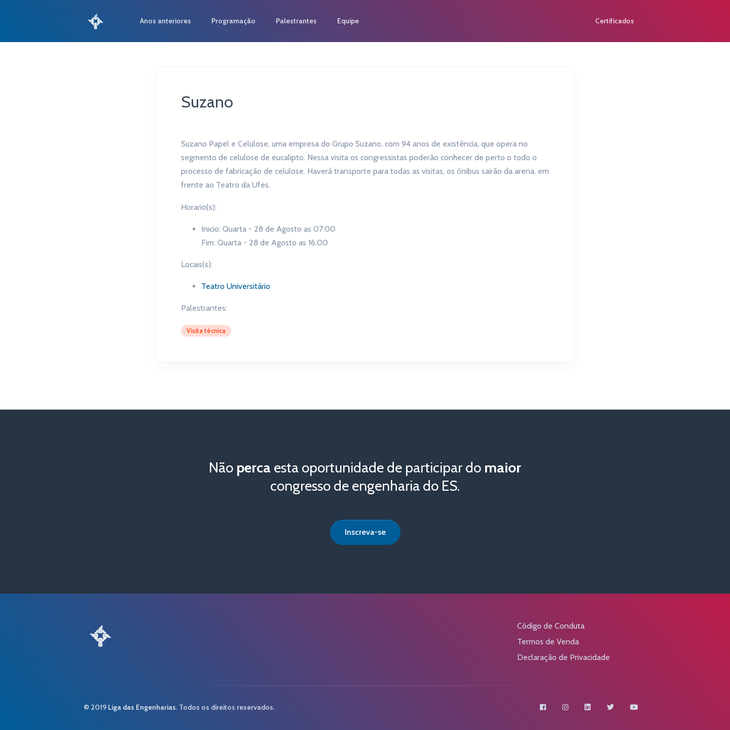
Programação (233, 20)
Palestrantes (296, 20)
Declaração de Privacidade (563, 657)
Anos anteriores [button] (165, 20)
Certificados (614, 20)
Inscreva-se (365, 532)
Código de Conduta (551, 626)
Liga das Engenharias (142, 707)
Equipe (348, 20)
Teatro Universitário (235, 286)
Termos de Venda (548, 641)
